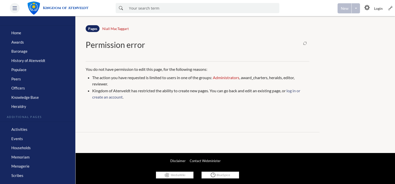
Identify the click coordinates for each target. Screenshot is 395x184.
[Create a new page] (345, 8)
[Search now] (121, 8)
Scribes (17, 175)
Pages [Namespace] (92, 28)
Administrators (226, 77)
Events (17, 138)
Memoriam (20, 157)
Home (16, 32)
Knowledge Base (25, 97)
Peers (16, 79)
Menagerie (20, 166)
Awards (17, 42)
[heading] (37, 23)
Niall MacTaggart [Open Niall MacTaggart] (115, 28)
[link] (60, 8)
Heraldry (18, 106)
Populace (18, 69)
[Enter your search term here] (202, 8)
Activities (19, 129)
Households (21, 147)
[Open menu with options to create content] (356, 8)
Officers (18, 88)
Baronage (19, 51)
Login (378, 8)
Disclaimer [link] (178, 161)
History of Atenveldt (28, 60)
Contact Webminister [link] (205, 161)
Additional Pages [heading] (24, 116)
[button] (15, 8)
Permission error (115, 45)
